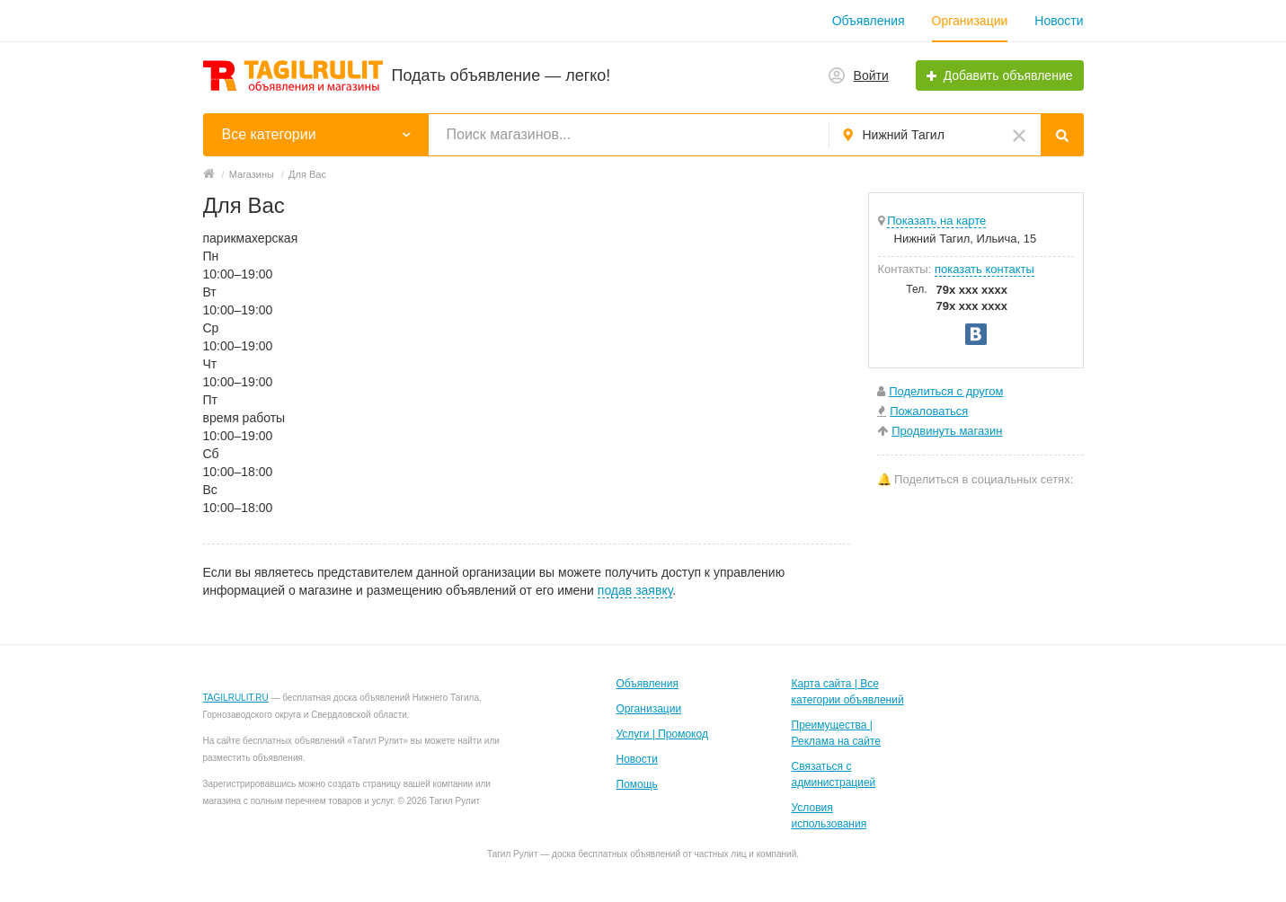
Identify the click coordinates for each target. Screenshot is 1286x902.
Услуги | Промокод (662, 734)
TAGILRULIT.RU (236, 698)
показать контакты (984, 269)
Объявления (868, 20)
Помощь (637, 784)
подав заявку (635, 590)
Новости (1058, 20)
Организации (970, 20)
